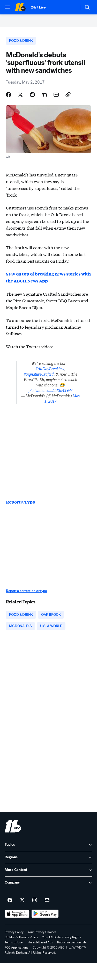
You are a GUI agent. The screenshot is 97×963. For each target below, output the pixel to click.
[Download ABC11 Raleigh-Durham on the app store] (17, 914)
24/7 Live (38, 7)
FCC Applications (16, 947)
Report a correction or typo (26, 590)
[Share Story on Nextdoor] (44, 94)
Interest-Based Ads (40, 942)
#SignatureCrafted (39, 374)
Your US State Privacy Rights (61, 937)
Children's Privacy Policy (21, 937)
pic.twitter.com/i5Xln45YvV (50, 390)
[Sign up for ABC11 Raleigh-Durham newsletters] (47, 900)
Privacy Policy (14, 932)
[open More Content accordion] (48, 870)
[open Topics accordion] (48, 845)
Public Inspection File (71, 942)
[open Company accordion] (48, 883)
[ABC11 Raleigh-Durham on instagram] (34, 900)
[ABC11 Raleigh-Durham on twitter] (22, 900)
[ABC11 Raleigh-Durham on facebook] (10, 900)
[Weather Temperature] (71, 7)
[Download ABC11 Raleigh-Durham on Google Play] (45, 914)
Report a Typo (20, 502)
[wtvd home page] (13, 826)
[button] (7, 7)
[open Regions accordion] (48, 857)
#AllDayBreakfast (49, 369)
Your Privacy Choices (42, 932)
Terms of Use (14, 942)
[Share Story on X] (20, 94)
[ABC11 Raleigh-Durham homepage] (20, 7)
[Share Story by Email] (56, 94)
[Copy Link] (68, 94)
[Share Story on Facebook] (8, 94)
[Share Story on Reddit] (32, 94)
